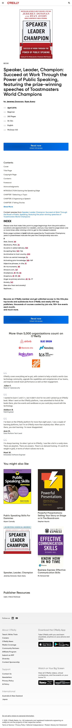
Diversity (5, 658)
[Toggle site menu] (3, 3)
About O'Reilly (9, 630)
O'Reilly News (7, 641)
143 (17, 251)
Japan (5, 699)
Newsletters (7, 677)
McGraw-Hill (12, 130)
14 (27, 257)
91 (25, 263)
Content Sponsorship (11, 662)
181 (19, 266)
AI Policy (5, 684)
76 (29, 279)
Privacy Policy (8, 681)
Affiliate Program (9, 652)
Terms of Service (8, 725)
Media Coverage (9, 645)
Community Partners (10, 648)
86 (20, 273)
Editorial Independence (35, 725)
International (8, 691)
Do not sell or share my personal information (18, 716)
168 (27, 260)
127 (16, 270)
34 (19, 245)
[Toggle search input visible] (69, 3)
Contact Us (6, 674)
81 (14, 273)
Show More (8, 207)
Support (6, 669)
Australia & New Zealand (12, 696)
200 (28, 254)
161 (15, 241)
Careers (5, 638)
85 (19, 276)
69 (26, 279)
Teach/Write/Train (10, 634)
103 (26, 248)
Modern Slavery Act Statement (56, 725)
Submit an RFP (8, 655)
